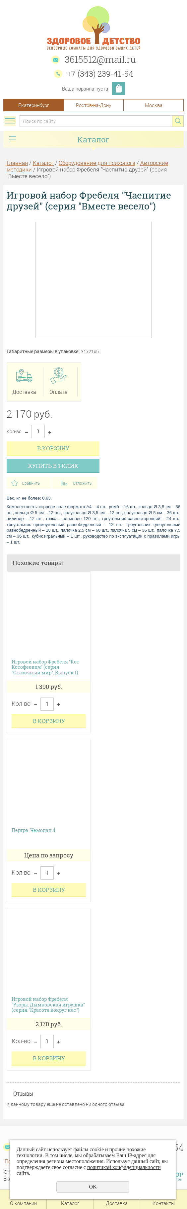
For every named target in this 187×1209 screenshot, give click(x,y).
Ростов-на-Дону (93, 105)
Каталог (43, 163)
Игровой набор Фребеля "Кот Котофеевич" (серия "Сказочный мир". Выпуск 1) (45, 667)
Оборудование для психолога (97, 163)
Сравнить (31, 483)
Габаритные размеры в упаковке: (43, 352)
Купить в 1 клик (53, 466)
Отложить (82, 483)
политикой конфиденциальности (124, 1167)
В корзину (53, 448)
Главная (17, 163)
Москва (153, 105)
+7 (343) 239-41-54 (100, 73)
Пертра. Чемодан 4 (33, 830)
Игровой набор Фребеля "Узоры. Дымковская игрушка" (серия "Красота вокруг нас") (48, 1005)
